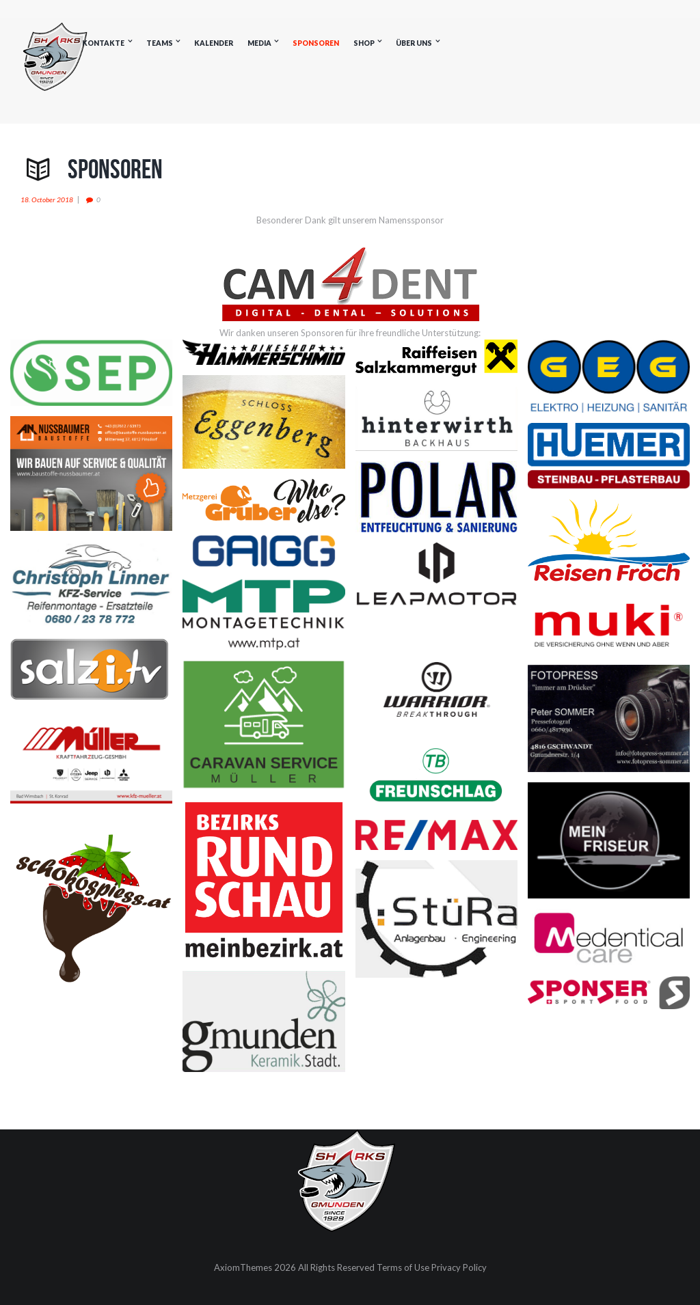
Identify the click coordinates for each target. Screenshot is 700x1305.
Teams (159, 43)
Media (259, 43)
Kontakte (103, 43)
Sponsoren (316, 43)
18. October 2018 (47, 199)
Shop (364, 43)
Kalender (213, 43)
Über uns (414, 43)
